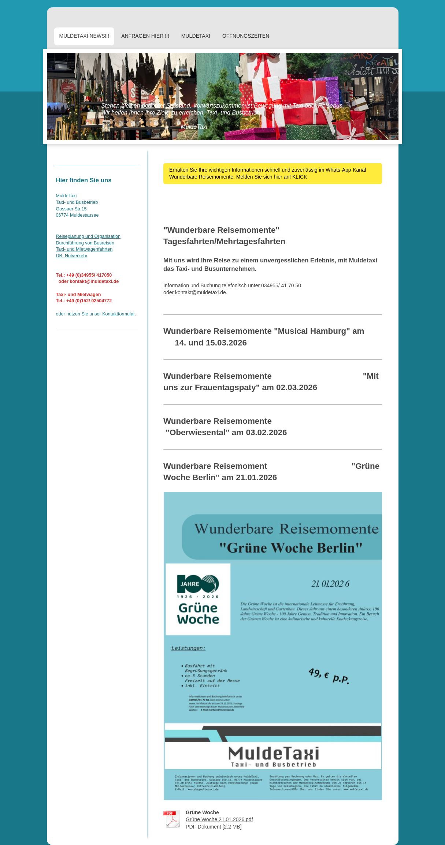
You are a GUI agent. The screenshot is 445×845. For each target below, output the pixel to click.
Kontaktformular (118, 314)
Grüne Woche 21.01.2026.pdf (219, 819)
